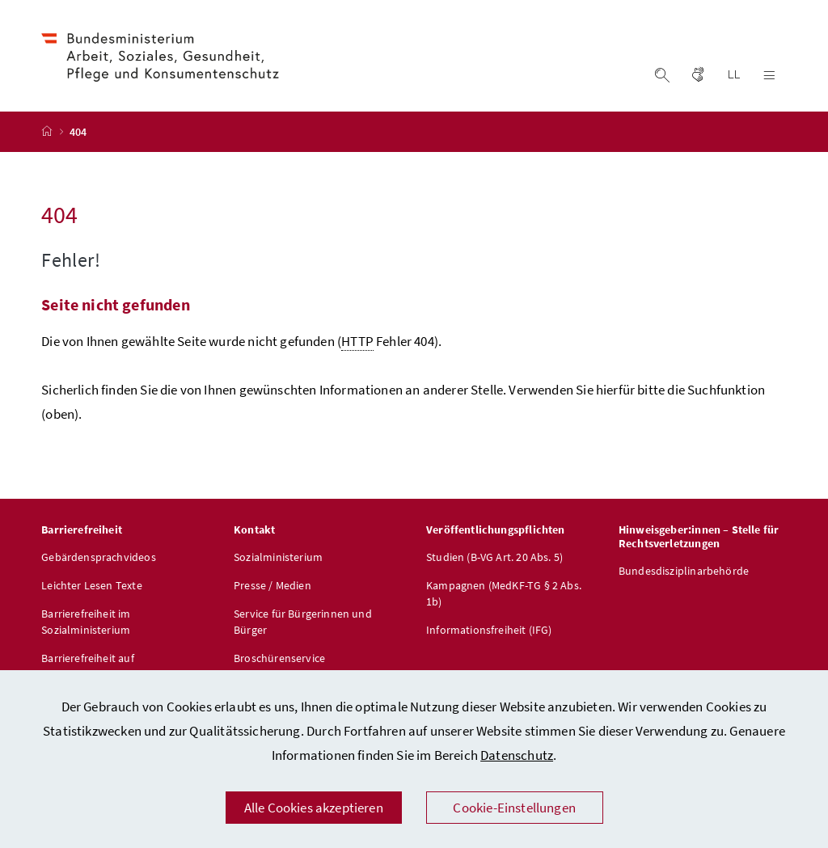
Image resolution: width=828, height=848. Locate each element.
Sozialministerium (278, 557)
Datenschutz (516, 755)
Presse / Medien (272, 585)
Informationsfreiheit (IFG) (489, 629)
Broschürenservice (279, 658)
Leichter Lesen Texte (91, 585)
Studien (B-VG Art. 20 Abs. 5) (494, 557)
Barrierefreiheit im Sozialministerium (85, 621)
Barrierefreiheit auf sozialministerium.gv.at (98, 666)
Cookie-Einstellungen (514, 807)
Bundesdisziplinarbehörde (684, 570)
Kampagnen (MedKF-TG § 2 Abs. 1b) (503, 593)
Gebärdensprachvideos (98, 557)
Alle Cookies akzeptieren (313, 807)
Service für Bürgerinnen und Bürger (303, 621)
